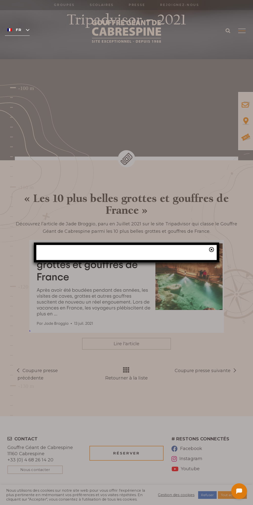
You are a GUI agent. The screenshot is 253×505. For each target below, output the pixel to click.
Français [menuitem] (18, 30)
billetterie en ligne (166, 282)
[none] (17, 29)
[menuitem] (17, 29)
